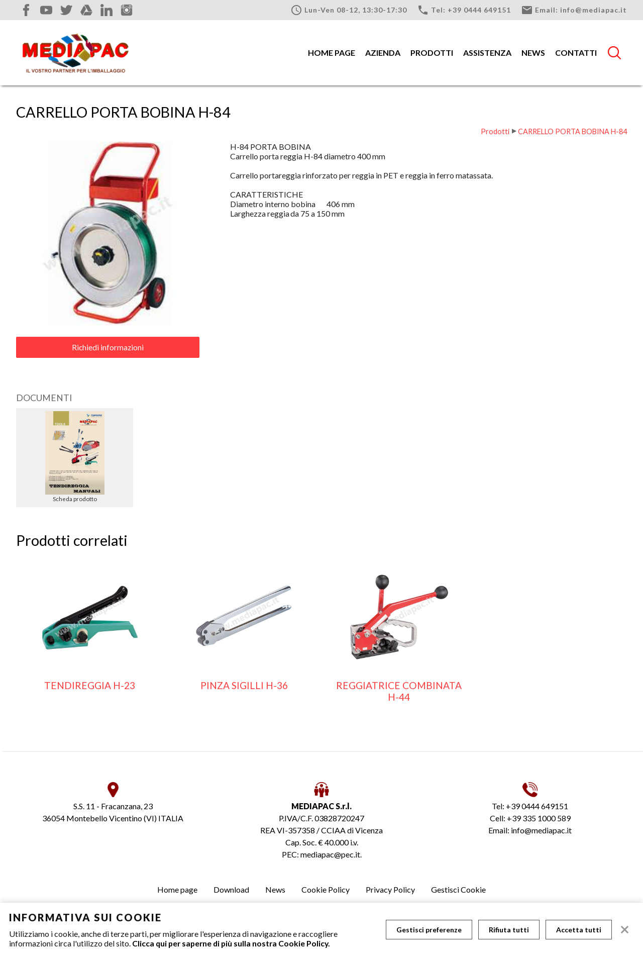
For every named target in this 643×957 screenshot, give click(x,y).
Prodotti (431, 52)
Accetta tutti (578, 929)
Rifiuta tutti (509, 929)
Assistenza (487, 52)
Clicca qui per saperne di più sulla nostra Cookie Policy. (231, 943)
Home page (331, 52)
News (533, 52)
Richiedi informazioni (108, 347)
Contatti (576, 52)
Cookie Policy (325, 889)
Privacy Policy (390, 889)
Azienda (382, 52)
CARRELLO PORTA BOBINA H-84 (572, 131)
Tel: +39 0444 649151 (464, 10)
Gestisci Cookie (458, 889)
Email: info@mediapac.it (574, 10)
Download (231, 889)
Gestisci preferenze (429, 929)
